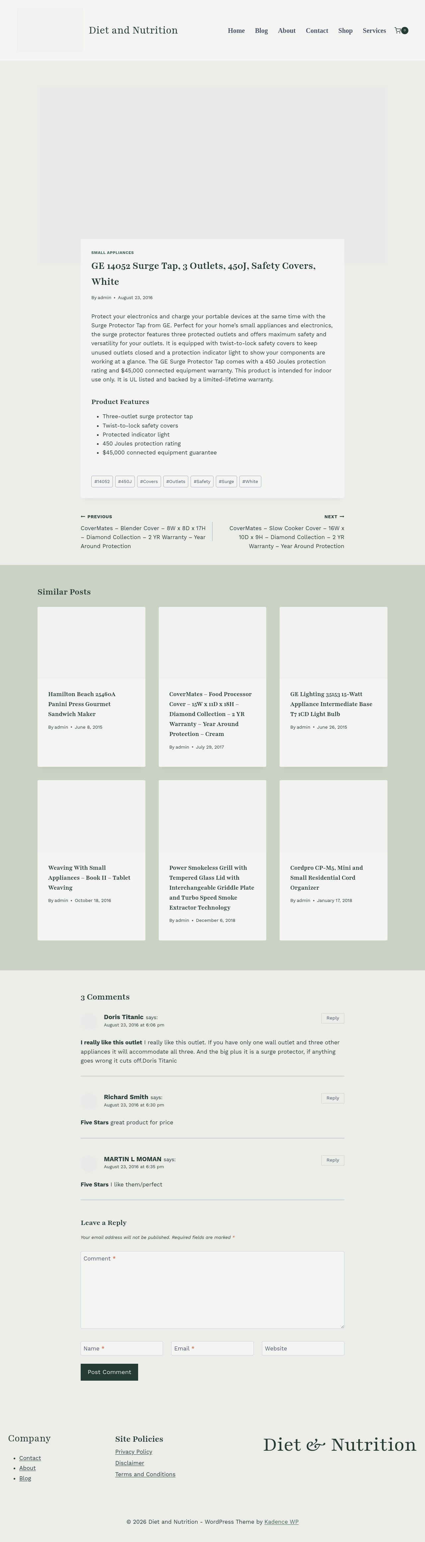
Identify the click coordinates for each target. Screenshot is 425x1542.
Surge (226, 481)
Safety (202, 481)
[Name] (122, 1348)
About (287, 30)
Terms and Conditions (145, 1474)
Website (276, 1348)
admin (104, 297)
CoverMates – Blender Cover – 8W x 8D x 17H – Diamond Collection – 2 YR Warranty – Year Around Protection (144, 530)
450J (125, 481)
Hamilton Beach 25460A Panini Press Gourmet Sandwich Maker (82, 704)
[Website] (303, 1348)
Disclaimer (129, 1463)
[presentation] (91, 643)
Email (184, 1348)
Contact (317, 30)
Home (236, 30)
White (250, 481)
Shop (345, 30)
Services (374, 30)
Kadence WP (281, 1521)
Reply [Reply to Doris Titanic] (332, 1018)
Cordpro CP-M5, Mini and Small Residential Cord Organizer (326, 878)
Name (94, 1348)
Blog (261, 30)
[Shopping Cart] (401, 30)
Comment (100, 1258)
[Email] (212, 1348)
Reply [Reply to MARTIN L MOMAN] (332, 1160)
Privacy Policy (133, 1451)
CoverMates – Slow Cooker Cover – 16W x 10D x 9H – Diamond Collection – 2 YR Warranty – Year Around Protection (281, 530)
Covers (149, 481)
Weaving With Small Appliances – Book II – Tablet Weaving (89, 878)
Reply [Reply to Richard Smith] (332, 1098)
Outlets (176, 481)
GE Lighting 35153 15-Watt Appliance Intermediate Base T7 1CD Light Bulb (331, 704)
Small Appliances (112, 252)
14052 (102, 481)
